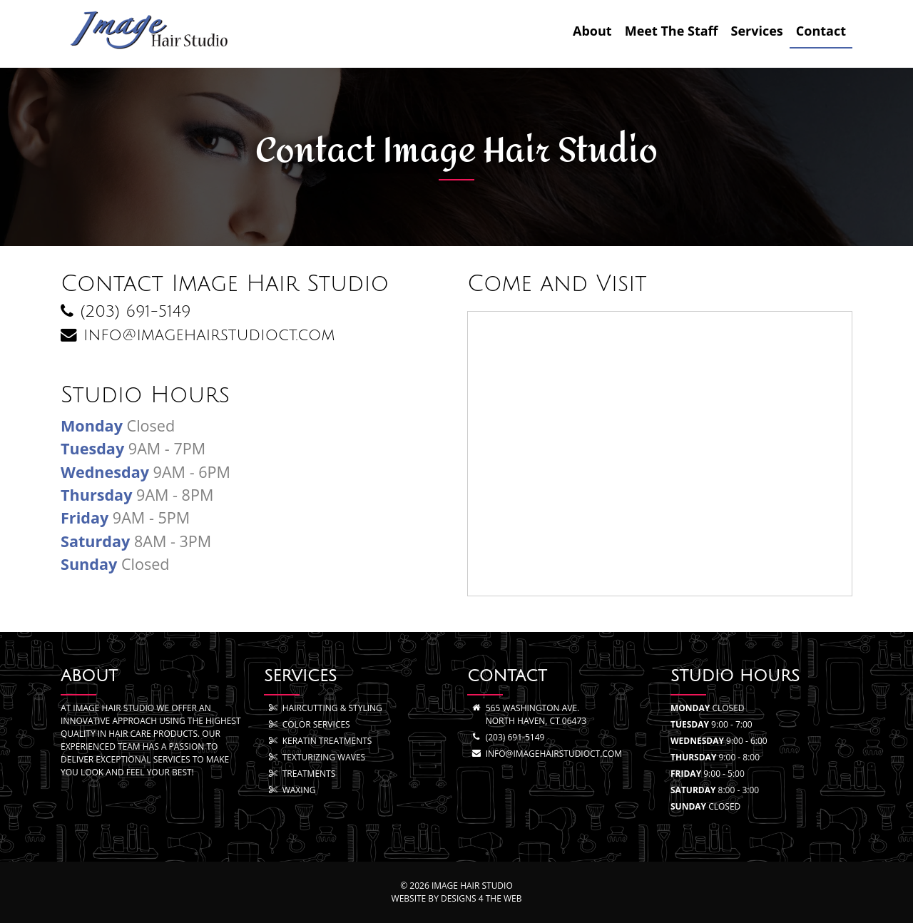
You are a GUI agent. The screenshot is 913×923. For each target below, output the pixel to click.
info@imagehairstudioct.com (554, 754)
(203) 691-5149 (515, 737)
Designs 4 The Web (481, 898)
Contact (821, 30)
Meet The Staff (671, 30)
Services (757, 30)
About (592, 30)
